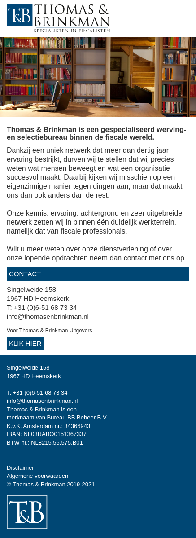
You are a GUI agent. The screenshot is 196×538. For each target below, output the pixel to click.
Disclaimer (20, 467)
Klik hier (25, 343)
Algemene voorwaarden (37, 475)
